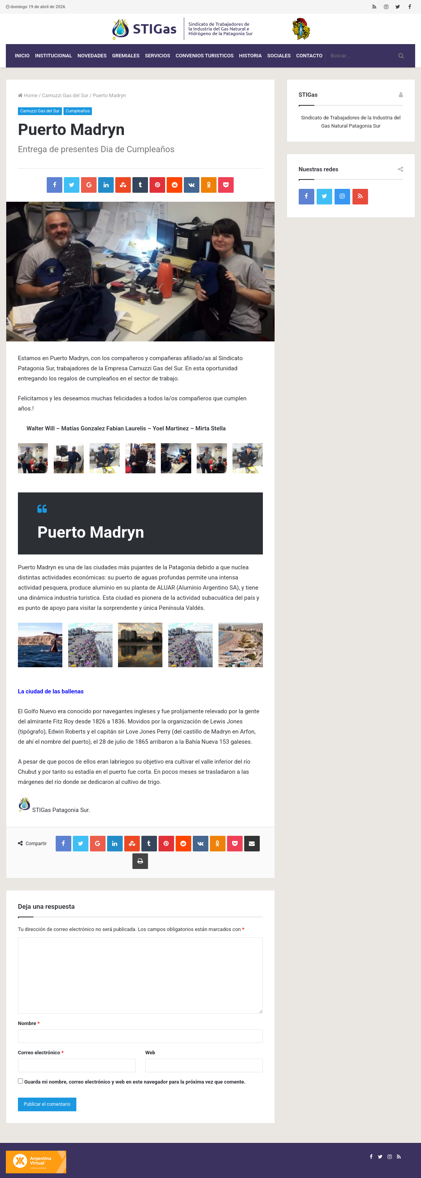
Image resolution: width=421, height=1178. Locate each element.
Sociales (279, 56)
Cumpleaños (78, 111)
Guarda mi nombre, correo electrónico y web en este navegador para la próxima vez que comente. (134, 1082)
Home (27, 95)
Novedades (92, 56)
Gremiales (126, 56)
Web (150, 1052)
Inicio (22, 56)
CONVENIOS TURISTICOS (205, 56)
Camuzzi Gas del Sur (65, 95)
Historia (250, 56)
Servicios (157, 56)
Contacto (309, 56)
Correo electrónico (40, 1052)
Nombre (29, 1023)
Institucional (53, 56)
